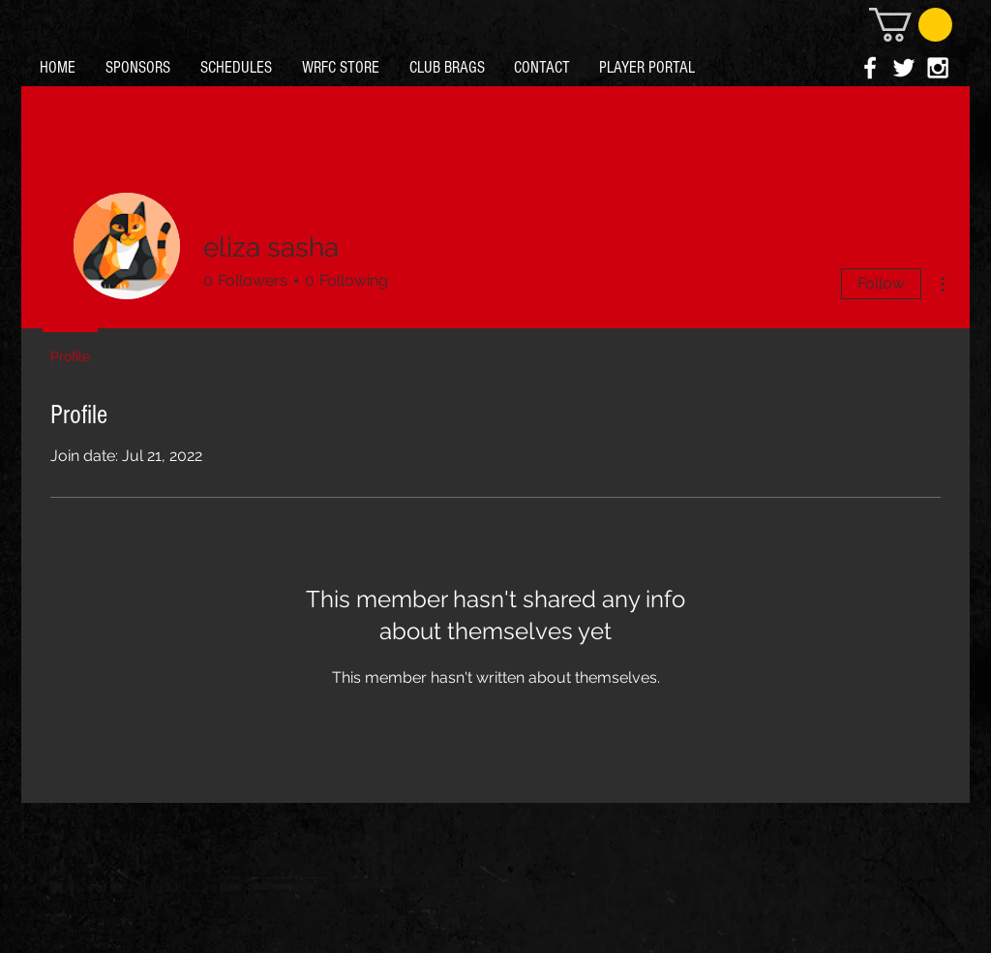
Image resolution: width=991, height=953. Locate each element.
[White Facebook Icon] (870, 67)
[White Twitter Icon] (903, 67)
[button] (910, 25)
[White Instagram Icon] (937, 67)
